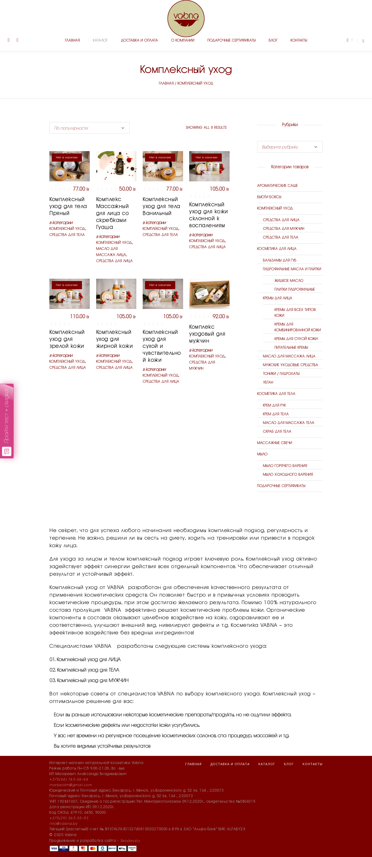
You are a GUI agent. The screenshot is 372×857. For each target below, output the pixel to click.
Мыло (262, 454)
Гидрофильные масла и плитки (292, 269)
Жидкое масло (289, 281)
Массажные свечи (274, 443)
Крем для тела (276, 414)
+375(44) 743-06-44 (68, 779)
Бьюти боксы (269, 197)
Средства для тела (67, 235)
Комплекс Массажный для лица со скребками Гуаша (112, 213)
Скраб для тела (277, 432)
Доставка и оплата (230, 764)
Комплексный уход (67, 229)
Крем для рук (274, 405)
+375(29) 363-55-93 (68, 818)
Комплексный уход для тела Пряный (68, 207)
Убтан (268, 382)
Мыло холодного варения (288, 475)
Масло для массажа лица (289, 356)
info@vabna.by (63, 824)
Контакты (313, 764)
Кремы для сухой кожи (296, 339)
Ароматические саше (277, 186)
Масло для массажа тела (288, 423)
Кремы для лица (277, 298)
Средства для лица (114, 261)
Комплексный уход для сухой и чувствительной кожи (162, 346)
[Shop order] (89, 128)
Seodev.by (130, 841)
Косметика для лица (277, 249)
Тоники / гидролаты (281, 374)
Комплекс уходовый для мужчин (207, 334)
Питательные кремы (291, 348)
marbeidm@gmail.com (70, 785)
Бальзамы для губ (279, 260)
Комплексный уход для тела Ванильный (161, 207)
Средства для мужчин (283, 229)
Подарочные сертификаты (281, 486)
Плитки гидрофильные (295, 289)
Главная (166, 83)
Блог (289, 764)
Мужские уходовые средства (290, 365)
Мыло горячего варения (285, 466)
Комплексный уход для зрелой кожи (67, 339)
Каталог (266, 764)
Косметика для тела (276, 394)
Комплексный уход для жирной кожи (114, 339)
